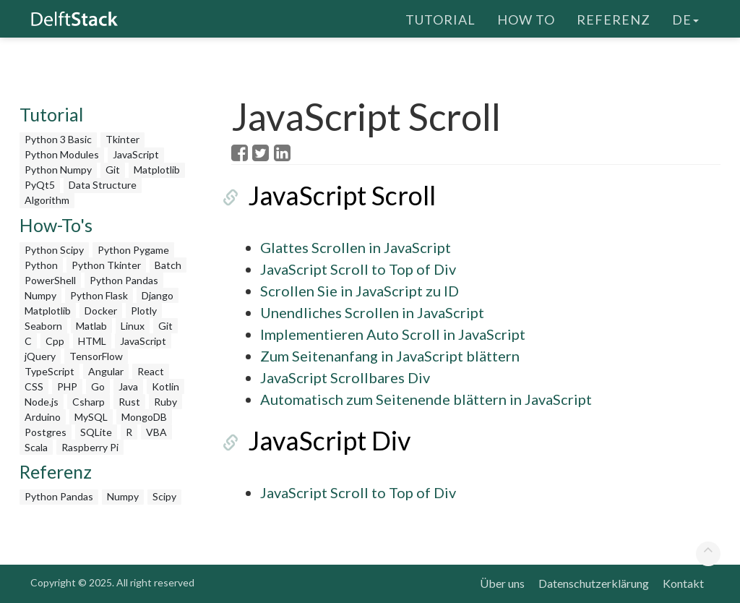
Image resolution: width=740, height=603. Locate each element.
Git (113, 169)
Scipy (164, 496)
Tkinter (122, 139)
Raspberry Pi (90, 447)
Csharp (88, 401)
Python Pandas (124, 280)
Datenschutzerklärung (593, 583)
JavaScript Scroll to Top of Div (358, 269)
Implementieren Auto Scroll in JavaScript (392, 334)
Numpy (40, 295)
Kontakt (683, 583)
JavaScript (136, 154)
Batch (168, 265)
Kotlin (165, 386)
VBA (156, 432)
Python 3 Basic (58, 139)
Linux (133, 326)
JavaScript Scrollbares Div (345, 377)
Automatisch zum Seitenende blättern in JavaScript (426, 399)
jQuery (40, 356)
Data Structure (103, 185)
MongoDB (144, 417)
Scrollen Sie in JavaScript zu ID (359, 290)
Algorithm (47, 200)
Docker (101, 310)
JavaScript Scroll (325, 195)
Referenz (613, 18)
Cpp (55, 341)
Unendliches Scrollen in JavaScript (372, 312)
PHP (67, 386)
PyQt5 (40, 185)
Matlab (91, 326)
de (685, 18)
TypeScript (49, 371)
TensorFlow (96, 356)
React (150, 371)
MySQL (91, 417)
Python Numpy (58, 169)
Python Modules (62, 154)
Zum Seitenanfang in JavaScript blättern (390, 355)
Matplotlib (157, 169)
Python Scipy (54, 250)
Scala (36, 447)
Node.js (42, 401)
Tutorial (440, 18)
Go (98, 386)
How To (526, 18)
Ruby (165, 401)
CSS (34, 386)
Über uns (502, 583)
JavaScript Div (312, 440)
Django (157, 295)
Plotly (144, 310)
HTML (92, 341)
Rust (129, 401)
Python (41, 265)
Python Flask (99, 295)
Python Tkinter (106, 265)
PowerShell (50, 280)
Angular (106, 371)
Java (128, 386)
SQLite (96, 432)
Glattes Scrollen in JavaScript (355, 247)
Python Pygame (133, 250)
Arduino (43, 417)
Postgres (45, 432)
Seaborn (43, 326)
